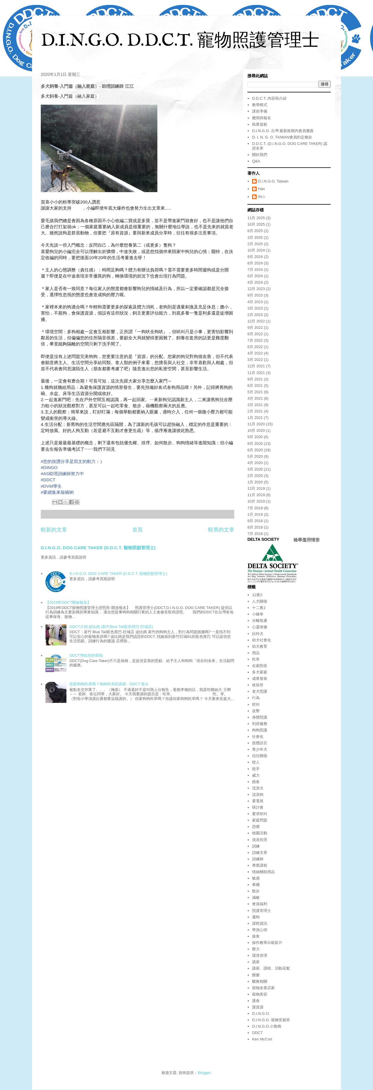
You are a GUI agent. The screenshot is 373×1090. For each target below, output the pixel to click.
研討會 (257, 807)
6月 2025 (255, 231)
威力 (256, 775)
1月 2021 (255, 417)
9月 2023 (255, 295)
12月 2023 (256, 289)
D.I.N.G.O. (261, 1013)
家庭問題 (259, 820)
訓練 (256, 846)
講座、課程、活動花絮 (271, 968)
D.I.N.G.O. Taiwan (273, 181)
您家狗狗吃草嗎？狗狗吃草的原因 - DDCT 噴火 (109, 684)
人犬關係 (259, 601)
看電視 (257, 801)
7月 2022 (255, 340)
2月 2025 (255, 244)
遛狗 (256, 917)
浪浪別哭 (259, 840)
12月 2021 (256, 366)
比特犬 (257, 633)
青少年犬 (259, 749)
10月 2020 (256, 430)
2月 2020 (255, 475)
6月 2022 (255, 347)
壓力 (256, 949)
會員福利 (259, 904)
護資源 (257, 1007)
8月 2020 (255, 443)
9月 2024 (255, 256)
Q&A (256, 161)
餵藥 (256, 975)
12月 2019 (256, 488)
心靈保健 (259, 627)
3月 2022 (255, 359)
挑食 (256, 782)
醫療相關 (259, 981)
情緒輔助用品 (263, 872)
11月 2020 (256, 424)
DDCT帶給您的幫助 (86, 655)
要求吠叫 (259, 814)
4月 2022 (255, 353)
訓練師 (257, 859)
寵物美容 (259, 994)
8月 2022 (255, 334)
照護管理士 (261, 910)
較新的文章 (54, 530)
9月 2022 (255, 327)
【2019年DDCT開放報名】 (68, 602)
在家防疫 (259, 666)
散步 (256, 891)
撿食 (256, 936)
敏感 (256, 878)
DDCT (257, 1033)
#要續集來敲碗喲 (57, 492)
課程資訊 (259, 923)
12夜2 (257, 595)
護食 (256, 1000)
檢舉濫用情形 (306, 539)
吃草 (256, 659)
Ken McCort (262, 1039)
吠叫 (256, 704)
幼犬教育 (259, 646)
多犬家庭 (259, 672)
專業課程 (259, 865)
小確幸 (257, 614)
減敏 (256, 897)
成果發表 (259, 678)
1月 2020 (255, 482)
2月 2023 (255, 315)
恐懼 (256, 826)
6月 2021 (255, 385)
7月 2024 (255, 269)
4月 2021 (255, 398)
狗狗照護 (259, 730)
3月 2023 (255, 308)
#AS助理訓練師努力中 (62, 473)
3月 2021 (255, 405)
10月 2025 (256, 224)
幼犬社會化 (261, 640)
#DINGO (49, 467)
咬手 (256, 769)
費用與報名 (261, 118)
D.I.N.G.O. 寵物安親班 (271, 1020)
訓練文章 (259, 852)
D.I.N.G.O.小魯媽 (266, 1026)
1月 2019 (255, 514)
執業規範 (259, 124)
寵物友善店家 (263, 988)
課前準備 (259, 111)
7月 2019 (255, 508)
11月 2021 (256, 373)
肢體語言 (259, 743)
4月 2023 (255, 302)
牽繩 (256, 884)
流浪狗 (257, 794)
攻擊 (256, 711)
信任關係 (259, 756)
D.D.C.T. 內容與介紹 (269, 98)
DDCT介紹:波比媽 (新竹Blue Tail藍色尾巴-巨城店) (111, 626)
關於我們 (259, 154)
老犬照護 (259, 691)
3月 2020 (255, 469)
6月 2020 (255, 450)
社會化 (257, 736)
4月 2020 (255, 463)
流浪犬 (257, 788)
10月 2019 (256, 501)
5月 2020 (255, 456)
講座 (256, 962)
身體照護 (259, 717)
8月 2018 (255, 527)
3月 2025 (255, 237)
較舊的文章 (221, 530)
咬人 (256, 762)
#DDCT (48, 479)
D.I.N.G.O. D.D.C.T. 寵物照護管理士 (180, 41)
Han (261, 189)
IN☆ (261, 196)
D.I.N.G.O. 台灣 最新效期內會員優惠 (283, 131)
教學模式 (259, 105)
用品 (256, 653)
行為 (256, 698)
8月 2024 (255, 263)
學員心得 (259, 930)
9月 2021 (255, 379)
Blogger (204, 1072)
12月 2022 (256, 321)
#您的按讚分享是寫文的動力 (68, 461)
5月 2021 (255, 392)
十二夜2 (258, 607)
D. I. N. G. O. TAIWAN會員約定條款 (282, 137)
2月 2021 (255, 411)
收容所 (257, 685)
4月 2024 (255, 282)
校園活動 (259, 833)
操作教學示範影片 (267, 942)
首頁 (137, 530)
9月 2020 (255, 437)
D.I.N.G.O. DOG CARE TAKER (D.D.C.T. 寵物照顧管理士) (98, 547)
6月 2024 (255, 276)
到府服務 (259, 724)
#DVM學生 (51, 486)
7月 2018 (255, 533)
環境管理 (259, 955)
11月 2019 (256, 495)
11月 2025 (256, 218)
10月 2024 (256, 250)
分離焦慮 (259, 620)
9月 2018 (255, 521)
